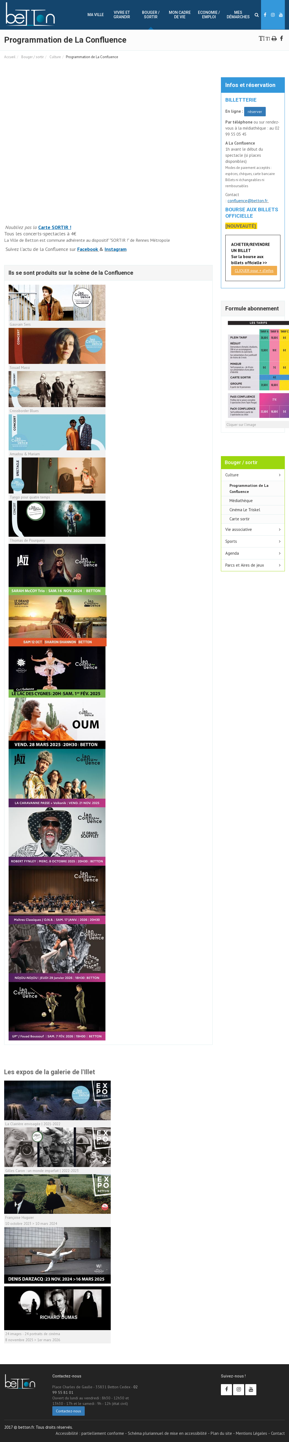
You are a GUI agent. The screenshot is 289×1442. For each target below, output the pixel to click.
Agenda (232, 553)
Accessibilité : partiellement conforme (90, 1433)
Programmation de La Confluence (249, 488)
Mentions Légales (251, 1433)
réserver (255, 111)
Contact (278, 1433)
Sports (231, 541)
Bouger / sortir (150, 14)
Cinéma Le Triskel (244, 509)
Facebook (88, 249)
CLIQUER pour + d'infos (254, 270)
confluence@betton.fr (248, 200)
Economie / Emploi (209, 14)
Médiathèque (241, 500)
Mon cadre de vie (180, 14)
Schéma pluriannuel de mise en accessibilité (167, 1433)
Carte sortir (239, 518)
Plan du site (221, 1433)
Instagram (116, 249)
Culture (55, 57)
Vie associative (238, 529)
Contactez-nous (68, 1410)
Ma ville (95, 14)
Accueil (10, 57)
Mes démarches (238, 14)
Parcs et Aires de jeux (244, 565)
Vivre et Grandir (121, 14)
